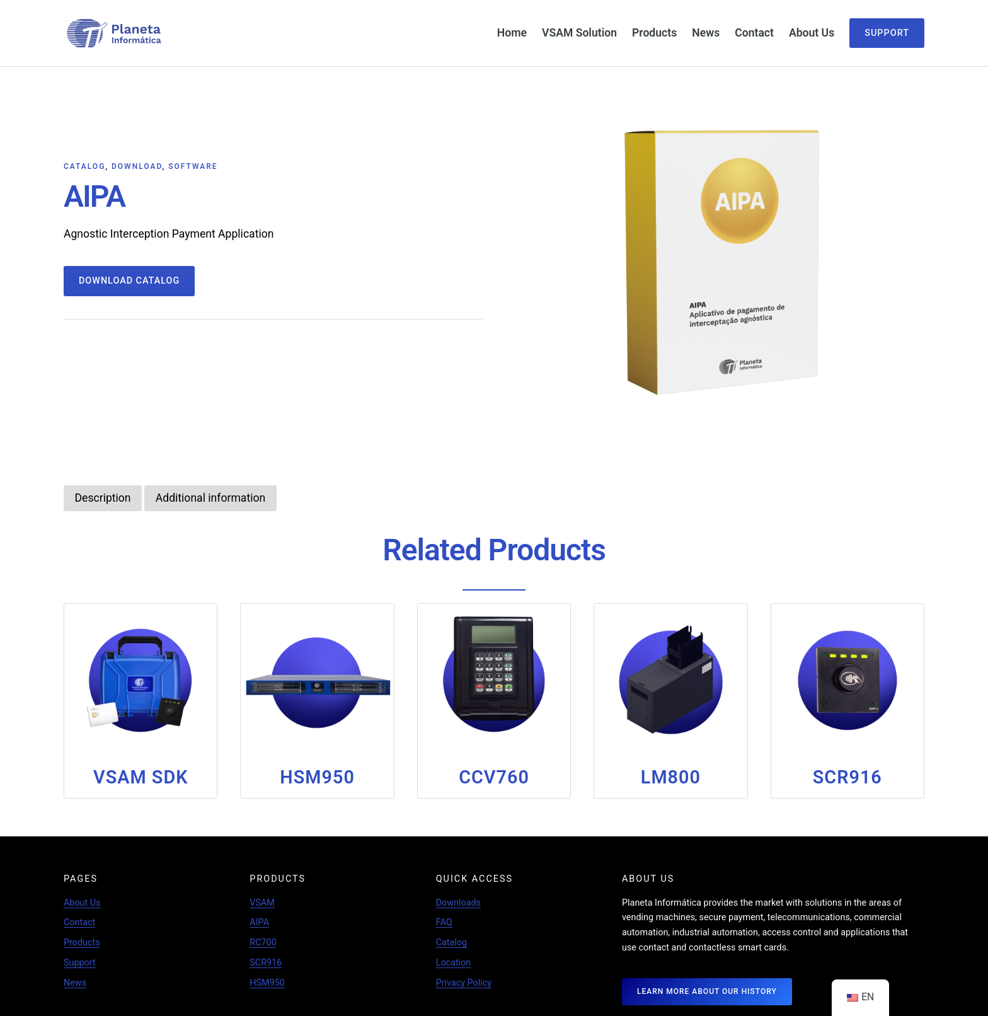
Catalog (84, 165)
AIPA (259, 921)
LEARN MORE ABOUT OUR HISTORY (707, 990)
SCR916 (266, 962)
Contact (79, 921)
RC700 (263, 942)
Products (82, 942)
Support (886, 33)
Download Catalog (129, 280)
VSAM (262, 902)
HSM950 (267, 982)
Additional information (211, 497)
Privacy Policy (464, 982)
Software (192, 165)
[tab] (103, 498)
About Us (82, 902)
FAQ (444, 921)
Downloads (458, 902)
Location (453, 962)
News (75, 982)
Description (103, 497)
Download (137, 165)
